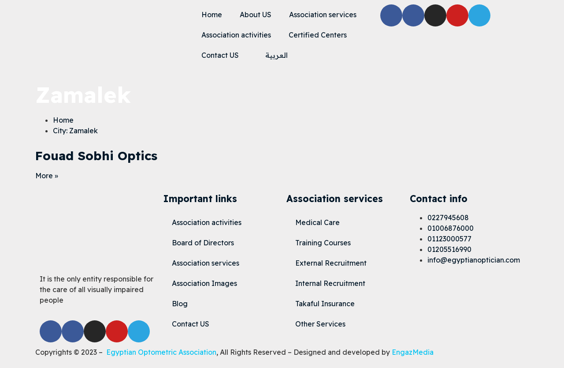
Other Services (320, 323)
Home (211, 14)
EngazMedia (413, 352)
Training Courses (323, 242)
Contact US (220, 55)
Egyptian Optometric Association (161, 352)
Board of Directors (203, 242)
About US (255, 14)
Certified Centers (318, 34)
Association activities (236, 34)
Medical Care (317, 222)
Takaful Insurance (325, 303)
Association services (322, 14)
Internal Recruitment (330, 283)
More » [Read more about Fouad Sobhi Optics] (46, 175)
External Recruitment (331, 263)
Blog (180, 303)
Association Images (204, 283)
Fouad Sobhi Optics (96, 155)
